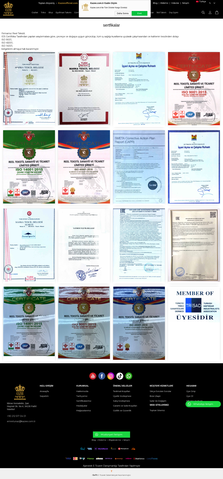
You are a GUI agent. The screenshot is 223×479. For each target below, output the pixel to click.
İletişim (185, 3)
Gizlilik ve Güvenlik (122, 410)
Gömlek (78, 12)
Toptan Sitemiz (157, 410)
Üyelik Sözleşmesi (122, 396)
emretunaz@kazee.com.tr (21, 421)
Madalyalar (81, 405)
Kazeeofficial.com (68, 3)
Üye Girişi (190, 391)
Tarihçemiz (81, 396)
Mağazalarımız (83, 410)
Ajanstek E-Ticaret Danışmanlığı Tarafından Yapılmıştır (111, 465)
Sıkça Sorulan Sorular (160, 391)
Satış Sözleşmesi (121, 401)
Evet (139, 13)
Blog (155, 3)
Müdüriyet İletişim (111, 434)
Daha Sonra (123, 13)
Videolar (175, 3)
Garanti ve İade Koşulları (125, 405)
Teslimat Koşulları (121, 391)
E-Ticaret (102, 475)
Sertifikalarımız (83, 401)
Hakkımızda (82, 391)
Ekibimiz (164, 3)
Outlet (35, 12)
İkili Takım (161, 12)
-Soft (95, 475)
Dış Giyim (173, 12)
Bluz (51, 12)
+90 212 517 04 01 (16, 416)
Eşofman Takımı (63, 12)
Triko (43, 12)
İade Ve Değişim (158, 401)
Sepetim (44, 396)
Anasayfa (44, 391)
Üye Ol (189, 396)
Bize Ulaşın (155, 396)
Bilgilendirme (115, 440)
